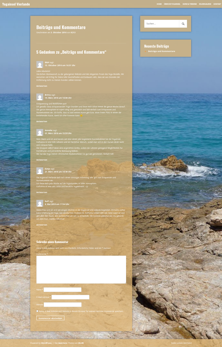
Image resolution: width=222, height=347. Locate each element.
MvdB (81, 343)
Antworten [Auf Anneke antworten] (41, 160)
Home (159, 4)
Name (39, 290)
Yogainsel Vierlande (16, 3)
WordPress (46, 343)
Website (39, 305)
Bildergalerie (205, 4)
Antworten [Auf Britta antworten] (41, 121)
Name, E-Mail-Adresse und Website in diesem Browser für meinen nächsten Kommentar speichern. (81, 311)
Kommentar (42, 254)
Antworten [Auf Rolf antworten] (41, 225)
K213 (73, 32)
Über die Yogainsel (172, 4)
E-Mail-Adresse (43, 297)
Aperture (62, 343)
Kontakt (217, 4)
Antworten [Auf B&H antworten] (41, 86)
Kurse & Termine (190, 4)
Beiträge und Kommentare (161, 51)
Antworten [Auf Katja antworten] (41, 192)
